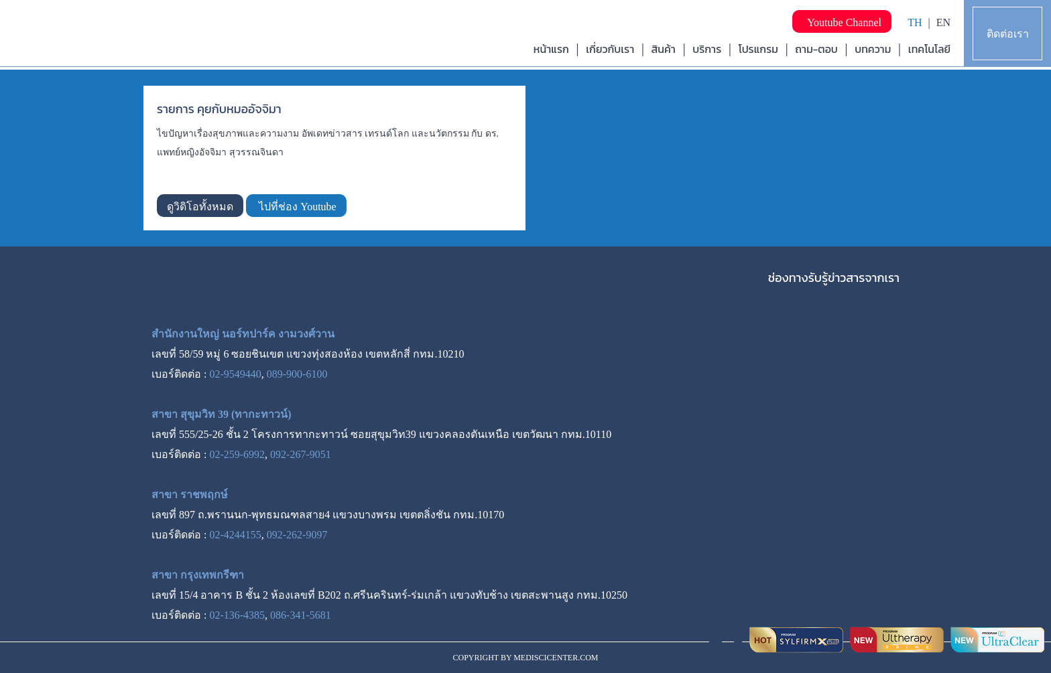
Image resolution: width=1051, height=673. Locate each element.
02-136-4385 (237, 615)
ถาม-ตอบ (816, 49)
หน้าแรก (551, 49)
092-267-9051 (300, 454)
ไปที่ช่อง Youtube (296, 206)
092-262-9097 (297, 534)
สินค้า (664, 49)
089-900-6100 (297, 374)
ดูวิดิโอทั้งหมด (200, 206)
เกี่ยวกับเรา (610, 49)
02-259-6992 (237, 454)
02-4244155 (235, 534)
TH (915, 22)
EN (943, 22)
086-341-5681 (300, 615)
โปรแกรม (758, 49)
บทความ (873, 49)
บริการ (706, 49)
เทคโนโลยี (929, 49)
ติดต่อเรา (1008, 34)
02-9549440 (235, 374)
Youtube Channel (841, 22)
